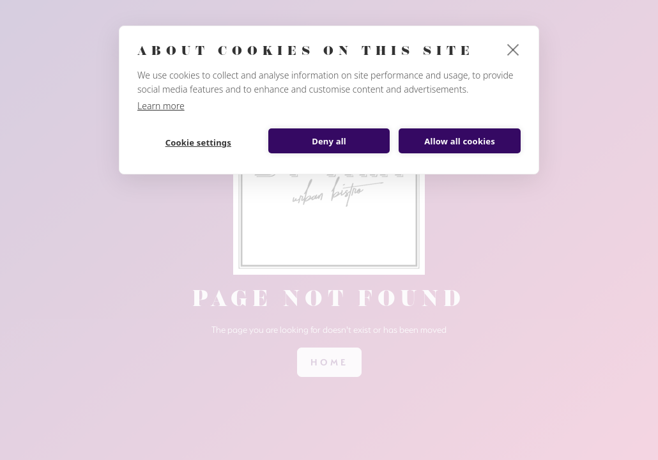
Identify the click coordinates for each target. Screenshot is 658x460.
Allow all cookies (459, 141)
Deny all (329, 141)
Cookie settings (198, 142)
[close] (513, 49)
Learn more (161, 106)
